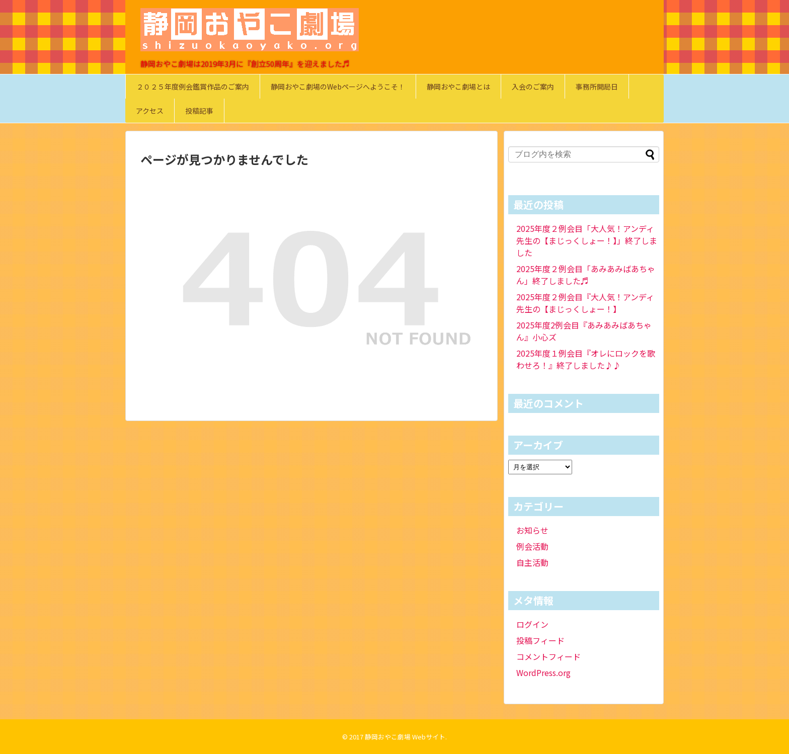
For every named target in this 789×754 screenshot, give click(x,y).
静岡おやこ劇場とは (458, 86)
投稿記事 (199, 111)
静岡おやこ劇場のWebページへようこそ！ (338, 86)
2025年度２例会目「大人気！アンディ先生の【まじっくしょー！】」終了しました (586, 240)
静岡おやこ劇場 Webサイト (405, 736)
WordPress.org (543, 672)
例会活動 (532, 546)
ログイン (532, 624)
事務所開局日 (597, 86)
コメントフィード (548, 656)
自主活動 (532, 562)
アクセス (150, 111)
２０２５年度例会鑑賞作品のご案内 (192, 86)
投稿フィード (540, 640)
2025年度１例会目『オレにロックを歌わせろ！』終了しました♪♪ (585, 359)
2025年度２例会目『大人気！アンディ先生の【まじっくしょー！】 (585, 303)
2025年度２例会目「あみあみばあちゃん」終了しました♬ (585, 275)
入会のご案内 (533, 86)
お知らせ (532, 530)
